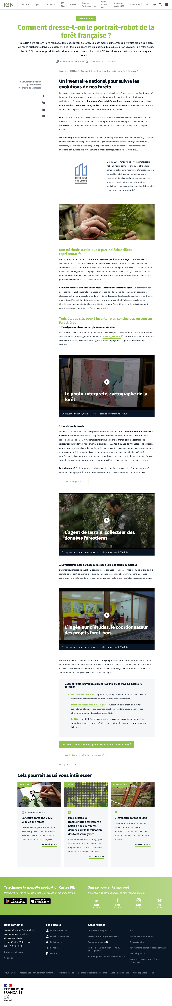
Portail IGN (55, 948)
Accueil (62, 71)
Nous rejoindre (137, 942)
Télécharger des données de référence (105, 956)
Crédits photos (140, 973)
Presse (73, 4)
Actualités (51, 4)
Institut (25, 4)
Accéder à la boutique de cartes (102, 936)
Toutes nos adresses (13, 952)
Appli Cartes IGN (104, 4)
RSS (152, 973)
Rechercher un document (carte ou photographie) (104, 949)
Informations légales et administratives (148, 948)
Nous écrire (9, 958)
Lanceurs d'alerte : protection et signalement (145, 961)
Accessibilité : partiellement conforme (37, 973)
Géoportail (136, 4)
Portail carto (56, 942)
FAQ (131, 930)
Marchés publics (137, 953)
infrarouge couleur (112, 336)
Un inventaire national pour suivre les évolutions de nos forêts (29, 85)
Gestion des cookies (120, 973)
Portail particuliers (58, 930)
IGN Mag (63, 4)
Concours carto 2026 (119, 4)
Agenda (37, 4)
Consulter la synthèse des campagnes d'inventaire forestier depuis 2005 (96, 744)
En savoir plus (74, 481)
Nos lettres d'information (142, 936)
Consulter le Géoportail (99, 930)
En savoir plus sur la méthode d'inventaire (83, 755)
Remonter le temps (97, 942)
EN (147, 4)
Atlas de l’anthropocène (89, 4)
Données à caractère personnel (92, 973)
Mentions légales (66, 973)
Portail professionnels (60, 936)
